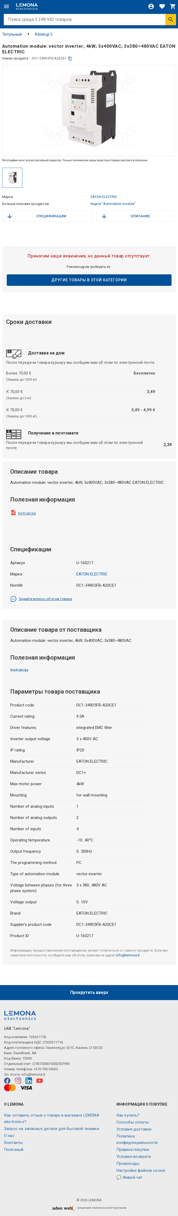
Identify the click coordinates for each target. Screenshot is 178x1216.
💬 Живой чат (129, 1177)
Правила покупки (132, 1149)
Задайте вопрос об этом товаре (41, 599)
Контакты (13, 1142)
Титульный (12, 34)
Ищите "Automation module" (113, 204)
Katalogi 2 (43, 34)
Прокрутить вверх (89, 992)
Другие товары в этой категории (89, 280)
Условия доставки (133, 1129)
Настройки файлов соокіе (140, 1170)
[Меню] (6, 6)
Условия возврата (133, 1156)
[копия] (70, 58)
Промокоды (127, 1163)
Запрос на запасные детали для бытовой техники (51, 1128)
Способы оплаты (132, 1122)
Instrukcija (27, 513)
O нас (9, 1135)
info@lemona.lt (128, 955)
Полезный (13, 1149)
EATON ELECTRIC (104, 197)
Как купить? (128, 1115)
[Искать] (170, 19)
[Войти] (151, 6)
